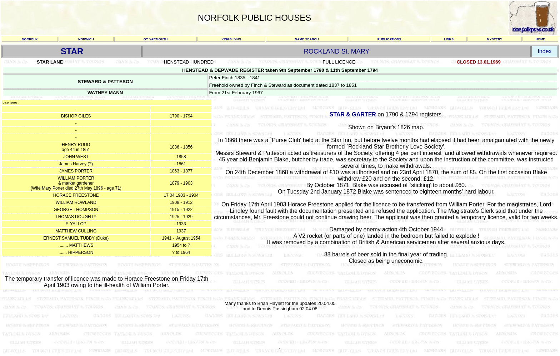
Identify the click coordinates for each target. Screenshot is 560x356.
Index (544, 51)
